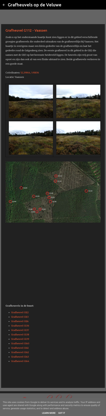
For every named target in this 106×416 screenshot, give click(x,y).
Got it (61, 413)
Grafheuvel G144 (20, 361)
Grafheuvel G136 (20, 325)
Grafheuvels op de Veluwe (34, 4)
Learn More (48, 413)
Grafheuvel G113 (20, 316)
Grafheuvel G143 (20, 356)
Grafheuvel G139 (20, 339)
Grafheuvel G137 (20, 330)
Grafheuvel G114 (20, 321)
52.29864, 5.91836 (30, 72)
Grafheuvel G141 (20, 347)
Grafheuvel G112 (20, 312)
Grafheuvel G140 (20, 343)
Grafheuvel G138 (20, 334)
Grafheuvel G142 (20, 352)
